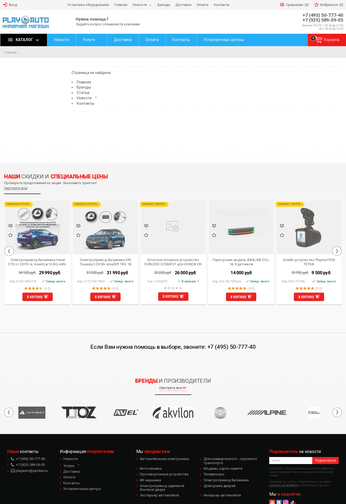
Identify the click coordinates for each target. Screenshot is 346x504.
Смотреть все (15, 188)
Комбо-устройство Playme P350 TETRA (309, 262)
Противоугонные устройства (164, 474)
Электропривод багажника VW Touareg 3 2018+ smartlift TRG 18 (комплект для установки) (105, 262)
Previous (9, 251)
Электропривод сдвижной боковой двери (162, 488)
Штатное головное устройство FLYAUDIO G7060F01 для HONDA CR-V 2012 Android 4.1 (173, 262)
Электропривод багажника (226, 480)
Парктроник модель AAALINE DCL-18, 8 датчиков (241, 262)
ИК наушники (150, 480)
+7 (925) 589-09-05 (322, 20)
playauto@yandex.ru (29, 471)
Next (337, 251)
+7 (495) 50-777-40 (322, 15)
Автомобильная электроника (164, 459)
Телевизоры (214, 474)
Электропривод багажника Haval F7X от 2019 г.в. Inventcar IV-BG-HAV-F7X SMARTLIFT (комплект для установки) (37, 262)
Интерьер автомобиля (222, 495)
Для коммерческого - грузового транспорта (230, 461)
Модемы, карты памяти (223, 468)
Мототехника (151, 468)
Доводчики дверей (219, 486)
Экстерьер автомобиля (159, 495)
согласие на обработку (284, 485)
